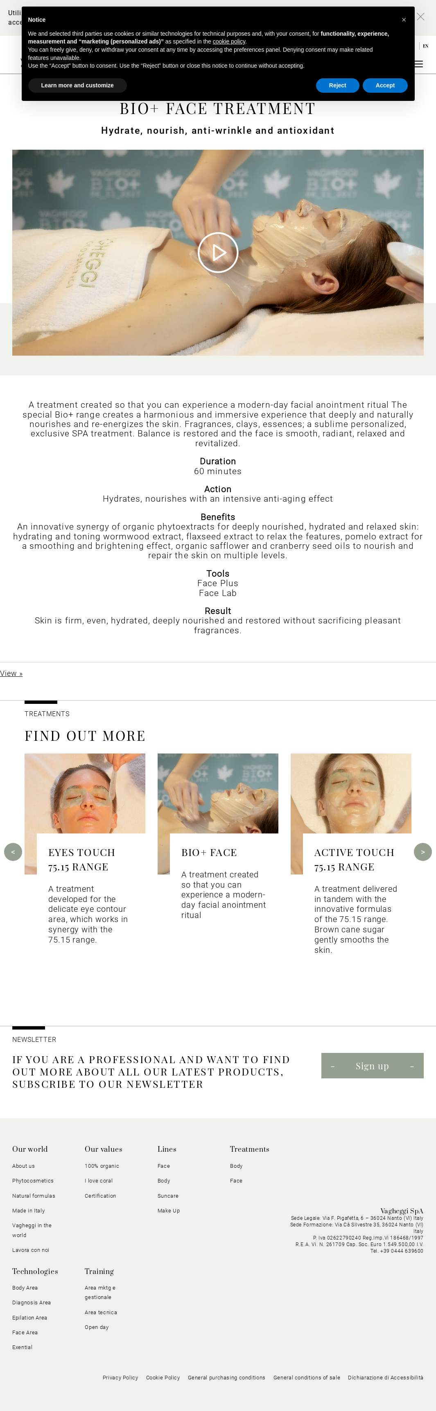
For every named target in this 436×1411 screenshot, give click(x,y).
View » (11, 673)
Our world (30, 1149)
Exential (22, 1347)
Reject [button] (337, 85)
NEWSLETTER (34, 1039)
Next (423, 852)
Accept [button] (385, 85)
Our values (103, 1149)
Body (164, 1181)
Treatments (250, 1149)
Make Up (169, 1211)
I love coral (99, 1181)
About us (23, 1166)
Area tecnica (101, 1312)
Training (99, 1271)
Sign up (372, 1065)
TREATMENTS (48, 714)
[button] (404, 19)
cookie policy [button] (229, 41)
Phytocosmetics (33, 1181)
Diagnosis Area (31, 1302)
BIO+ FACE (209, 851)
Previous (13, 852)
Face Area (25, 1332)
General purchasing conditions (227, 1377)
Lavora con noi (31, 1250)
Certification (100, 1196)
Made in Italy (28, 1211)
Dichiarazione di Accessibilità (386, 1377)
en (426, 46)
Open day (96, 1327)
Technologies (35, 1271)
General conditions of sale (306, 1377)
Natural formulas (33, 1196)
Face (164, 1166)
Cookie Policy (163, 1377)
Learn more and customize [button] (77, 85)
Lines (167, 1149)
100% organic (102, 1166)
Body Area (25, 1288)
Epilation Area (29, 1318)
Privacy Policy (120, 1377)
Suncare (168, 1196)
